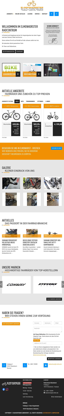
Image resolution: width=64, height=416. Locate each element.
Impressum (55, 413)
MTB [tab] (22, 101)
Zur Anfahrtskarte (57, 397)
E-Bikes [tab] (48, 101)
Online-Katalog (20, 14)
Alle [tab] (17, 101)
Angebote (10, 14)
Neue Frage (36, 340)
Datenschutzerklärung (39, 355)
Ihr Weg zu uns (56, 148)
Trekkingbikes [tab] (30, 101)
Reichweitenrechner (32, 74)
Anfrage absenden (54, 359)
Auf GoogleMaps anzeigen (11, 324)
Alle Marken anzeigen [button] (54, 299)
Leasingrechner (11, 74)
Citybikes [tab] (40, 101)
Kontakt (44, 14)
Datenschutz (47, 413)
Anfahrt (20, 51)
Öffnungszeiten (8, 51)
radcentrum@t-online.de (55, 364)
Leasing (30, 14)
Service (38, 14)
